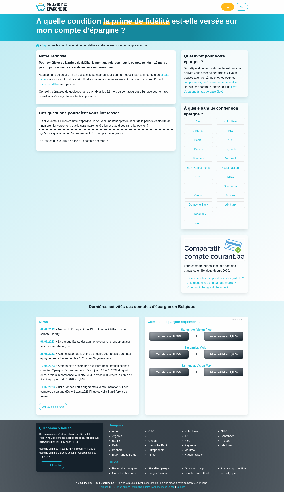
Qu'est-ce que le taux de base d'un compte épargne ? (74, 141)
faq (44, 45)
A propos (103, 488)
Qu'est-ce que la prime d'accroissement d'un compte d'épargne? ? (82, 133)
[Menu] (227, 7)
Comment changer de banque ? (207, 288)
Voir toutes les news (53, 409)
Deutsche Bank (198, 205)
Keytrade (230, 149)
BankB (198, 140)
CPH (198, 186)
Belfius (198, 149)
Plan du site (123, 488)
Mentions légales (141, 488)
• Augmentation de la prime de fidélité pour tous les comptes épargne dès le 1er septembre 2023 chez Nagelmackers (86, 357)
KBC (230, 140)
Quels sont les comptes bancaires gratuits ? (215, 279)
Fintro (198, 224)
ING (230, 130)
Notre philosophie (52, 466)
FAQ (112, 488)
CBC (198, 177)
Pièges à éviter (158, 474)
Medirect (230, 158)
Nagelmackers (230, 168)
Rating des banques (125, 469)
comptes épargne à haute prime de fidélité (211, 82)
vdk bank (230, 205)
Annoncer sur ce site (163, 488)
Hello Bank (230, 121)
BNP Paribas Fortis (198, 168)
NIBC (230, 177)
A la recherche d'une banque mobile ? (211, 284)
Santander (230, 186)
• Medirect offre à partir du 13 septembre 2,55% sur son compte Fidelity (84, 333)
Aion (198, 121)
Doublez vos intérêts (198, 474)
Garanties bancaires (125, 474)
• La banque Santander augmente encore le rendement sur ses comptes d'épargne (86, 345)
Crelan (198, 196)
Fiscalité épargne (159, 469)
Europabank (198, 215)
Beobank (198, 158)
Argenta (198, 130)
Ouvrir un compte (196, 469)
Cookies (181, 488)
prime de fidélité (49, 84)
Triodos (230, 196)
